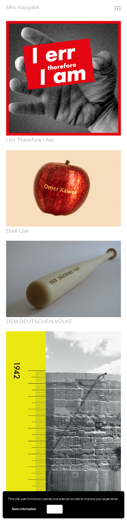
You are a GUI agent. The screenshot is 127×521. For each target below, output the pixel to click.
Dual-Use (17, 230)
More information (24, 509)
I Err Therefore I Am (30, 139)
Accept (54, 509)
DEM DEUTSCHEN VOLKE (39, 321)
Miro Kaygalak (23, 7)
